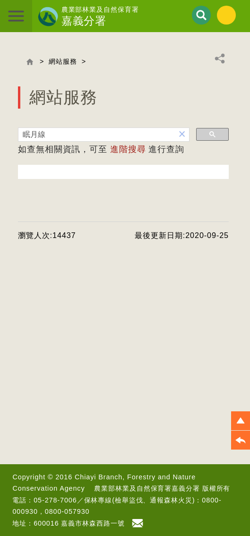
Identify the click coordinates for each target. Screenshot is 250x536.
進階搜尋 (128, 149)
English (226, 15)
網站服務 (63, 61)
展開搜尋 (201, 15)
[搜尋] (97, 135)
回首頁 (30, 62)
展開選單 (16, 16)
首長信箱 (139, 523)
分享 (220, 59)
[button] (182, 134)
